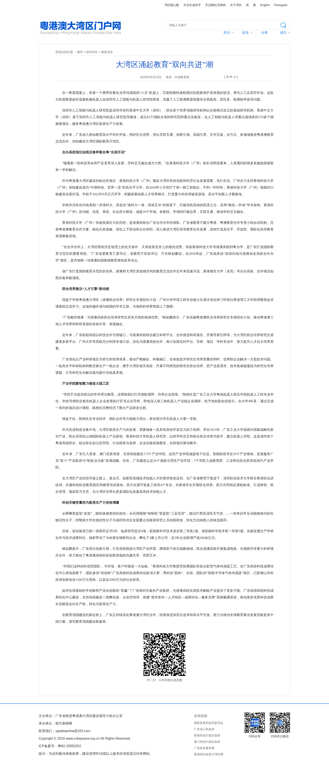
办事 (264, 32)
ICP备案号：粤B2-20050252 (60, 746)
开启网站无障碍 (215, 5)
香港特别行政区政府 (207, 735)
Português (280, 5)
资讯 (226, 32)
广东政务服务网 (204, 748)
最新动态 (107, 52)
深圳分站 (92, 52)
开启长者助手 (192, 5)
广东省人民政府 (204, 729)
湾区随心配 (171, 5)
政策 (245, 32)
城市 (80, 52)
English (265, 5)
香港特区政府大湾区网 (208, 754)
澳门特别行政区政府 (207, 741)
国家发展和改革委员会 (208, 723)
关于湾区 (236, 5)
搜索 (286, 25)
